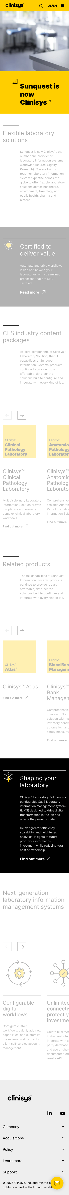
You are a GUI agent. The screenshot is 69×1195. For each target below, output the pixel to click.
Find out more (12, 526)
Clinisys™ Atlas (20, 686)
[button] (42, 5)
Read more (33, 292)
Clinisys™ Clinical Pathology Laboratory (16, 480)
